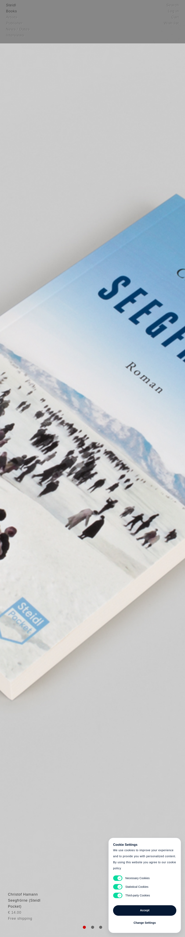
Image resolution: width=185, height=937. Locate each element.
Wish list (171, 25)
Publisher (14, 25)
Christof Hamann (21, 904)
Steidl (11, 7)
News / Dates (18, 31)
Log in (173, 13)
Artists (11, 19)
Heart (65, 468)
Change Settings (145, 921)
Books (11, 13)
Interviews (15, 37)
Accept (145, 908)
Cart (175, 19)
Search (172, 7)
